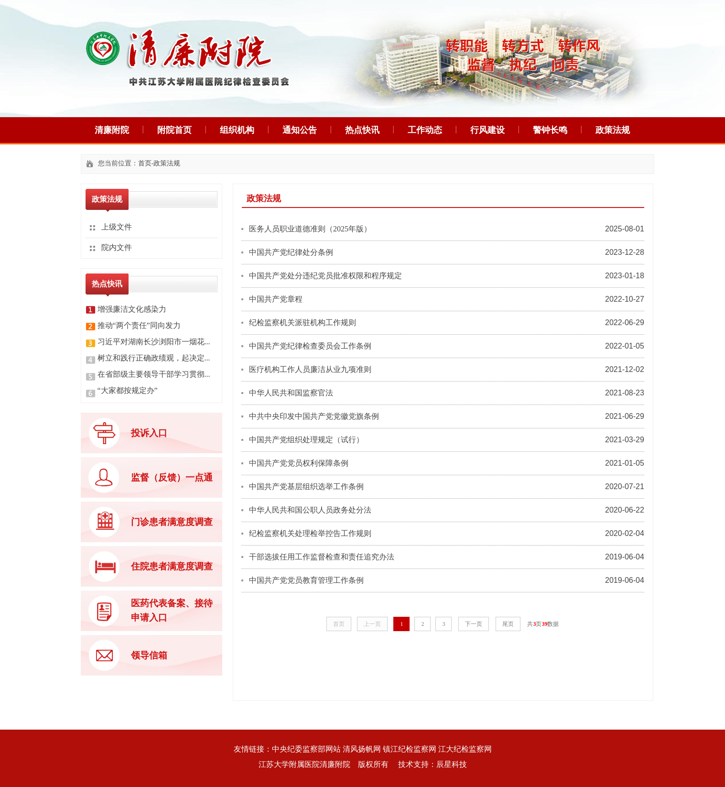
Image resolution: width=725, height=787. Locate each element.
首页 (144, 163)
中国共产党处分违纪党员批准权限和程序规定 (325, 276)
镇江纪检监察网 (409, 749)
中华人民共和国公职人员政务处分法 (310, 510)
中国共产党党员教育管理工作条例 (306, 580)
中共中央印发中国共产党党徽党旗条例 (314, 416)
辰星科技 (451, 764)
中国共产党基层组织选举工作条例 (306, 486)
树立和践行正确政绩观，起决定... (153, 358)
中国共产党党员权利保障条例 (298, 463)
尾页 (508, 624)
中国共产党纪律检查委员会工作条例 (310, 346)
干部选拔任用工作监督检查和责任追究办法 (321, 557)
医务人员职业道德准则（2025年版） (310, 229)
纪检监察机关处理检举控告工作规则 (310, 533)
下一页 (473, 624)
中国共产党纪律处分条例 (291, 252)
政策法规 (612, 130)
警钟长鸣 (550, 130)
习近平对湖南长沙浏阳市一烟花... (153, 342)
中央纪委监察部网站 (306, 749)
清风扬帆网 (362, 749)
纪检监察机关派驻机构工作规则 (302, 322)
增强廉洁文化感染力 (131, 309)
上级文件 (116, 227)
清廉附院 (112, 130)
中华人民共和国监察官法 (291, 393)
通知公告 (299, 130)
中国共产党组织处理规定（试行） (306, 440)
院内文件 (116, 247)
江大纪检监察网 (465, 749)
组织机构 (237, 130)
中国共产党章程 (276, 299)
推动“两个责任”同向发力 (139, 325)
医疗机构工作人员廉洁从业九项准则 (310, 369)
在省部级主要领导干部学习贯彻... (153, 374)
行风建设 (487, 130)
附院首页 (174, 130)
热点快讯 (362, 130)
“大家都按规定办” (127, 390)
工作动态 (425, 130)
